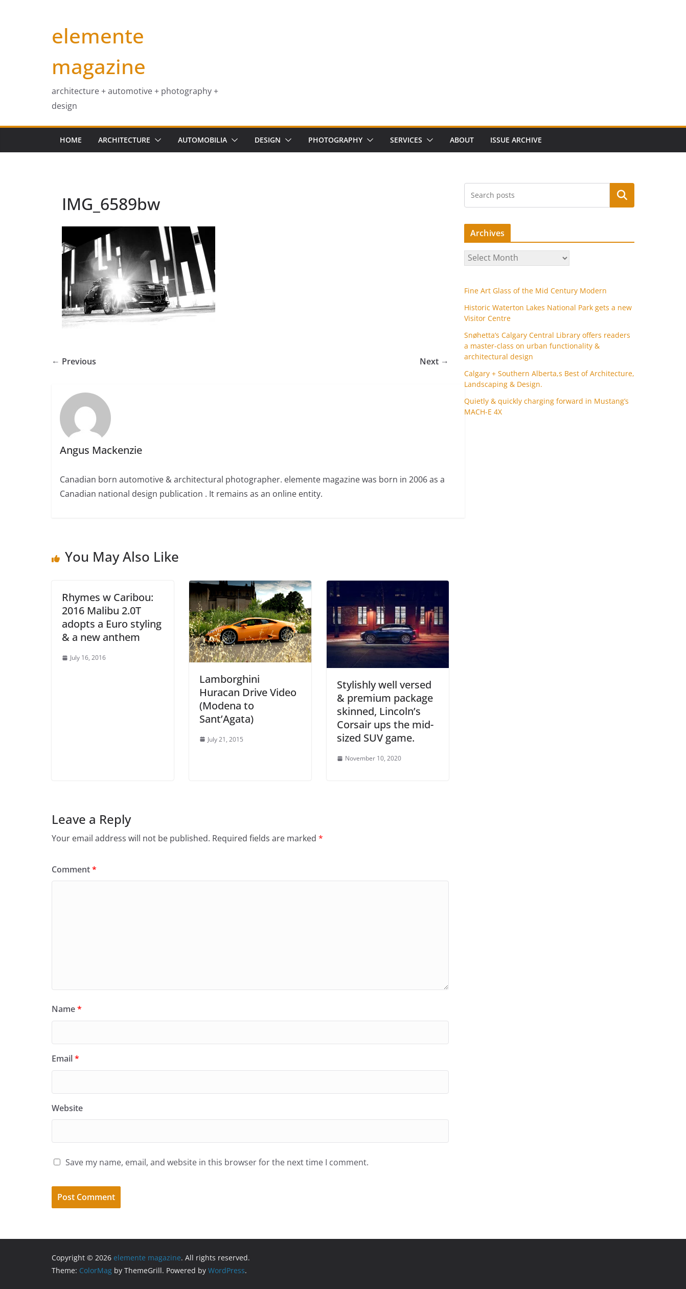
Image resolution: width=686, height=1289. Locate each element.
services (406, 140)
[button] (156, 140)
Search (622, 194)
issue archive (516, 140)
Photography (335, 140)
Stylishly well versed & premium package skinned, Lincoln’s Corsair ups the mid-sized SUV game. (385, 711)
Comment (74, 869)
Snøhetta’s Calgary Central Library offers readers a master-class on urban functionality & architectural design (547, 345)
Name (67, 1009)
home (71, 140)
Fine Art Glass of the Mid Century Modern (535, 290)
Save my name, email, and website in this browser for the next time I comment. (217, 1162)
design (268, 140)
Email (65, 1058)
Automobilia (202, 140)
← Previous (74, 361)
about (462, 140)
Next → (434, 361)
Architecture (124, 140)
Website (67, 1108)
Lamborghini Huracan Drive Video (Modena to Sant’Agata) (247, 699)
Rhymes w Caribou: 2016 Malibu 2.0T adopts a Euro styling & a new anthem (112, 617)
